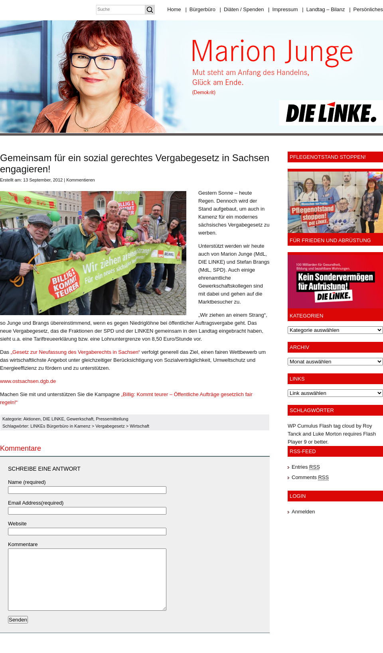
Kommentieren (80, 180)
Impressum (283, 9)
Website (17, 524)
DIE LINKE (53, 418)
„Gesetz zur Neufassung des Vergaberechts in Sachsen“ (76, 352)
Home (174, 9)
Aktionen (32, 418)
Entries (306, 467)
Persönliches (366, 9)
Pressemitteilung (112, 418)
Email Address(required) (35, 503)
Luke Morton (327, 434)
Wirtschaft (139, 426)
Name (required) (27, 482)
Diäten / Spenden (242, 9)
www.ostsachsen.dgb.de (28, 381)
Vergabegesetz (109, 426)
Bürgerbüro (200, 9)
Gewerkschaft (80, 418)
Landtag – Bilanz (323, 9)
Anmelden (303, 512)
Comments (310, 477)
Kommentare (23, 544)
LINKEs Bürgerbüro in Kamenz (60, 426)
